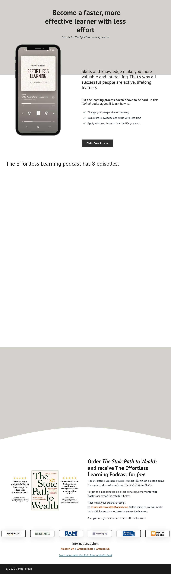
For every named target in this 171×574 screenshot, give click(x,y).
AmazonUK (67, 548)
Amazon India (85, 548)
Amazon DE (103, 548)
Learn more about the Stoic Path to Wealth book (85, 555)
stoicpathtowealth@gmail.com (109, 507)
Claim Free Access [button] (99, 143)
